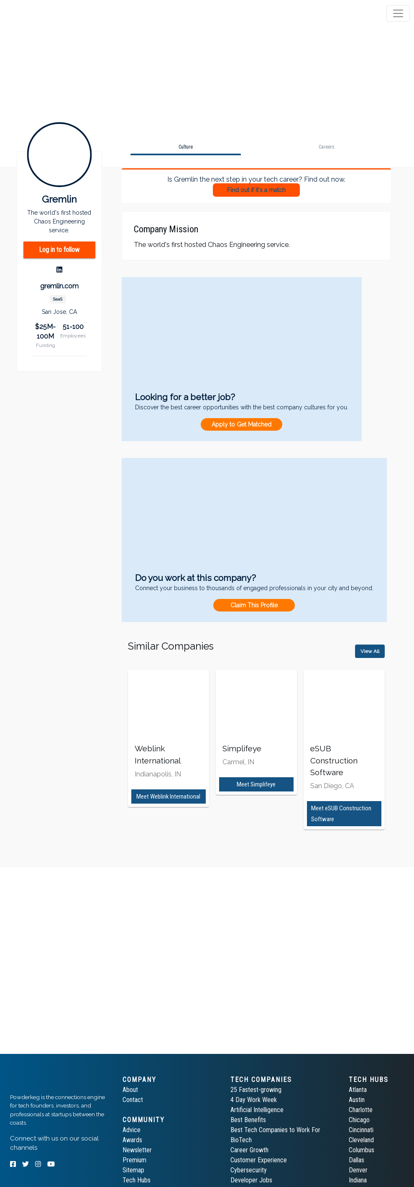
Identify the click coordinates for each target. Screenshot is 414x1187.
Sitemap (133, 1170)
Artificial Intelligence (257, 1110)
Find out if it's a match (256, 190)
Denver (358, 1170)
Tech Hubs (137, 1180)
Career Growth (249, 1150)
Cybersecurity (248, 1170)
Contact (133, 1100)
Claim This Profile (254, 605)
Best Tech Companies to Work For (275, 1130)
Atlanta (358, 1090)
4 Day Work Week (253, 1100)
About (130, 1090)
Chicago (359, 1120)
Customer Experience (258, 1160)
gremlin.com (59, 286)
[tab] (38, 13)
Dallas (356, 1160)
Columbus (361, 1150)
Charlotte (361, 1110)
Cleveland (361, 1140)
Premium (134, 1160)
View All (369, 651)
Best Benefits (248, 1120)
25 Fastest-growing (255, 1090)
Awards (132, 1140)
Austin (357, 1100)
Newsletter (137, 1150)
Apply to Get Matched (241, 424)
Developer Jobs (251, 1180)
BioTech (241, 1140)
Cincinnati (361, 1130)
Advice (132, 1130)
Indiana (358, 1180)
